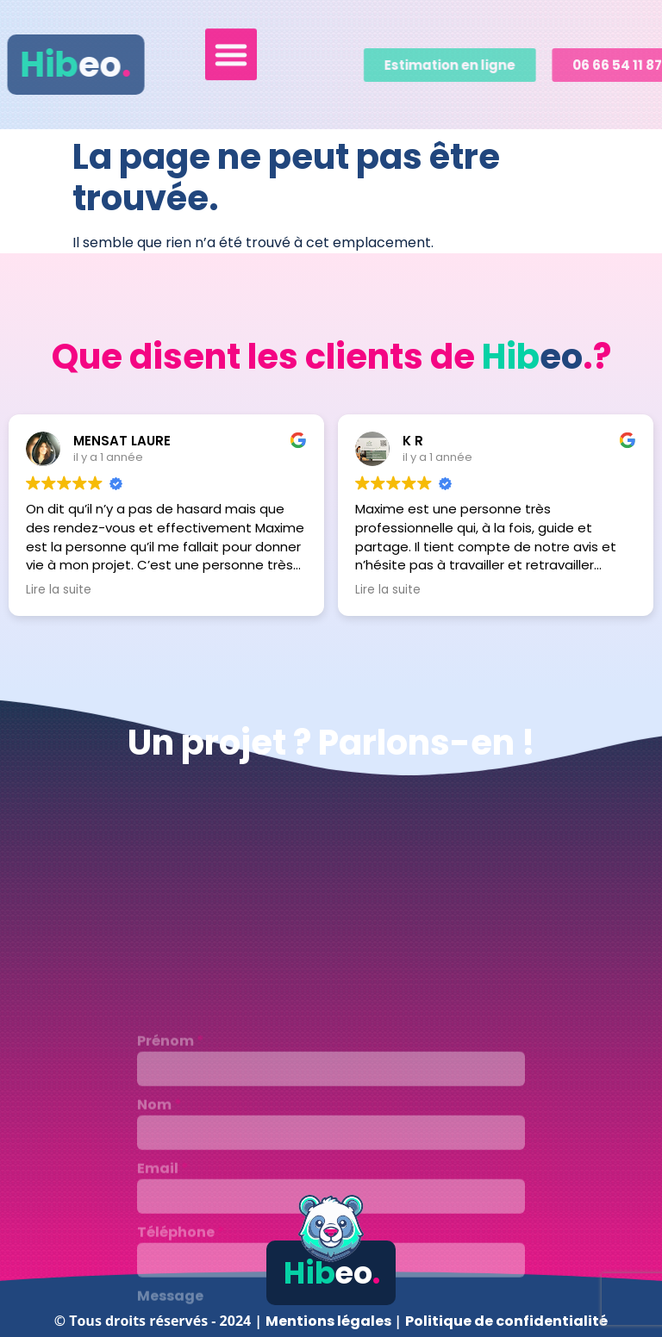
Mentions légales (329, 1321)
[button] (231, 49)
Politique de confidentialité (506, 1321)
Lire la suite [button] (58, 590)
